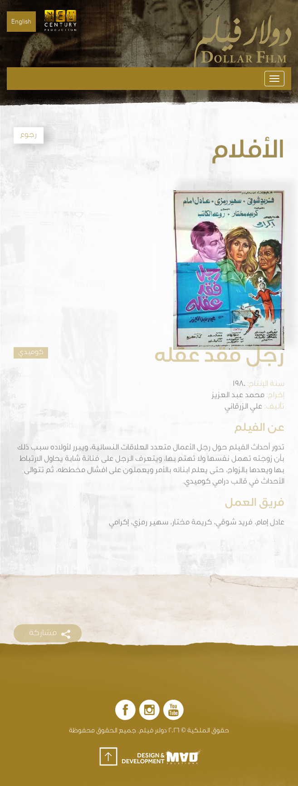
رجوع (28, 135)
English (21, 21)
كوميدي (31, 345)
